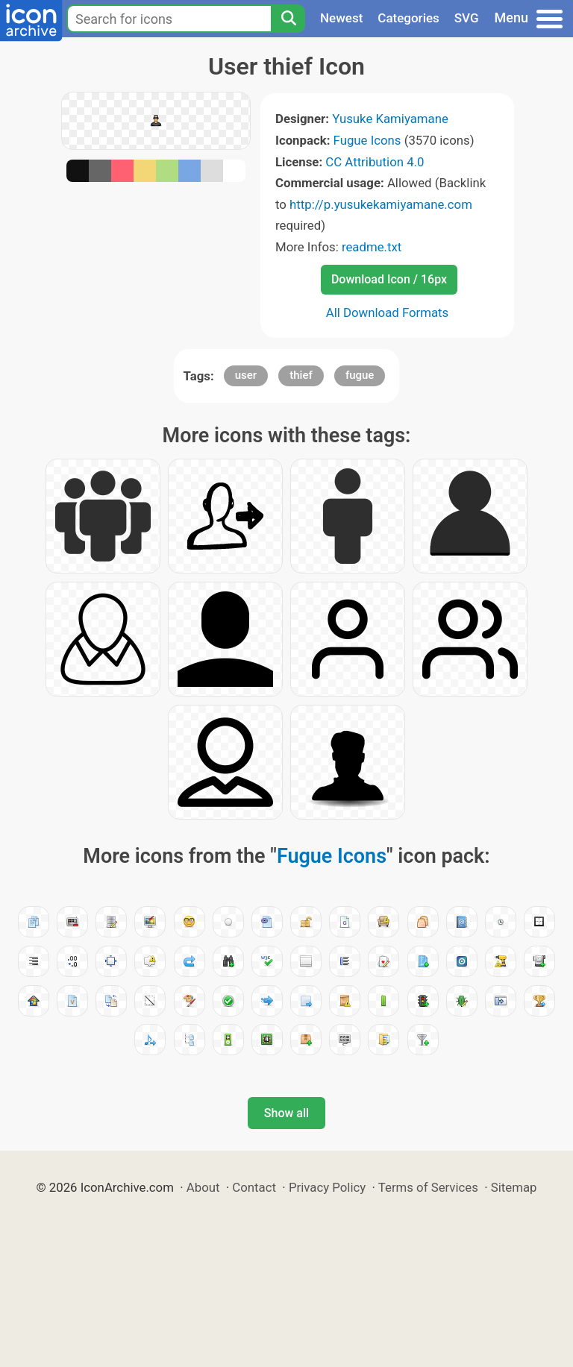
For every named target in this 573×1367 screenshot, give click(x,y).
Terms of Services (428, 1187)
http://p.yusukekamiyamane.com (380, 204)
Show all (286, 1113)
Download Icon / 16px (389, 279)
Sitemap (514, 1187)
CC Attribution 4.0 (374, 161)
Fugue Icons (367, 140)
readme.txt (371, 246)
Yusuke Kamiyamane (390, 118)
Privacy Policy (327, 1187)
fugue (360, 375)
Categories (408, 17)
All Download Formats (387, 312)
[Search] (288, 18)
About (203, 1187)
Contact (254, 1187)
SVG (466, 17)
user (246, 375)
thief (300, 375)
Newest (341, 17)
